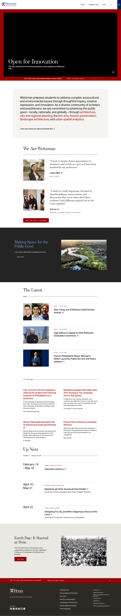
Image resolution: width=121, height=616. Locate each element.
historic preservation (83, 116)
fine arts (63, 116)
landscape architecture (34, 119)
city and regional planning (36, 116)
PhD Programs (65, 609)
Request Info (94, 4)
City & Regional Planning (68, 593)
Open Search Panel (111, 4)
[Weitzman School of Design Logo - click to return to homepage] (9, 5)
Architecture (64, 590)
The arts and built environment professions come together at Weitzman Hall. (36, 67)
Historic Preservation (67, 599)
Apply (83, 4)
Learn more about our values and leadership (36, 129)
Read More (20, 257)
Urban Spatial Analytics (68, 606)
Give (104, 4)
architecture (87, 112)
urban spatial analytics (70, 119)
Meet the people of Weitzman (36, 220)
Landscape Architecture (68, 602)
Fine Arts (63, 596)
